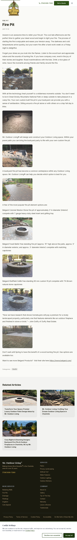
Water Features (45, 478)
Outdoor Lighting (45, 481)
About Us (43, 493)
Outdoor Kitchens (46, 484)
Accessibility (47, 520)
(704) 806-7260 (46, 3)
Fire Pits (5, 496)
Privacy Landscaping (47, 472)
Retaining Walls (7, 493)
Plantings (5, 502)
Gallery (42, 496)
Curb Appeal (6, 508)
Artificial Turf (44, 475)
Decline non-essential (53, 535)
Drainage (5, 499)
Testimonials (44, 511)
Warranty (43, 505)
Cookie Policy (35, 520)
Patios (42, 469)
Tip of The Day (45, 499)
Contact (42, 502)
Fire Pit (5, 20)
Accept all (69, 535)
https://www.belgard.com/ (62, 364)
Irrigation (5, 505)
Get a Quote (62, 3)
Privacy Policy (8, 520)
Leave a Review (45, 508)
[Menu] (72, 3)
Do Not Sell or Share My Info (64, 520)
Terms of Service (22, 520)
